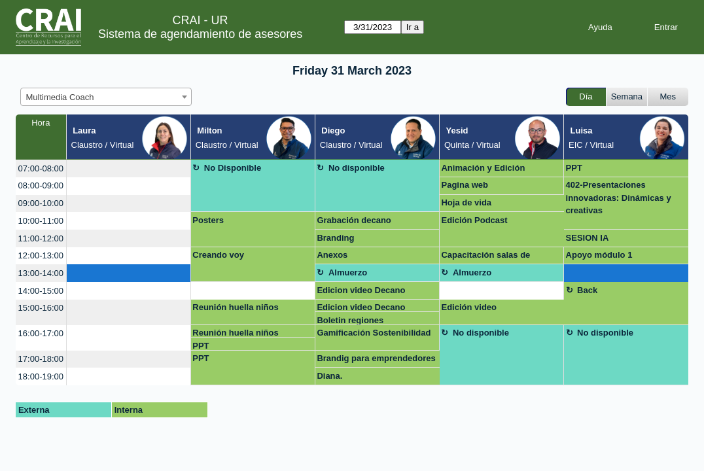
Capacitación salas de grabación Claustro (485, 257)
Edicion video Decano (361, 290)
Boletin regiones (350, 320)
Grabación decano (354, 220)
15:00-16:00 (40, 308)
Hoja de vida (466, 202)
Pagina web (464, 185)
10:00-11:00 (40, 221)
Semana (626, 96)
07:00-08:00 (40, 168)
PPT (574, 168)
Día (585, 96)
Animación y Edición (483, 168)
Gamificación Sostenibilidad (374, 333)
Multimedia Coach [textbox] (60, 97)
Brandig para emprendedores (376, 358)
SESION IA (587, 238)
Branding (335, 238)
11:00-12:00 (40, 238)
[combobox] (106, 97)
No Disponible (232, 168)
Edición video (469, 307)
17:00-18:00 (40, 359)
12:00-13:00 (40, 255)
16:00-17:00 (40, 333)
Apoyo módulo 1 (599, 255)
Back (587, 290)
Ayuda (600, 27)
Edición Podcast (474, 220)
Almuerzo (347, 272)
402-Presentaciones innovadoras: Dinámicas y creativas (618, 197)
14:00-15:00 (40, 291)
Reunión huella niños (235, 307)
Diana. (329, 376)
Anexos (332, 255)
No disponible (356, 168)
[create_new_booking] (128, 168)
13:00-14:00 (40, 273)
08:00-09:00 (40, 185)
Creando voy (218, 255)
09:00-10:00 (40, 203)
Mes (668, 96)
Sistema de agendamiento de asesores (200, 34)
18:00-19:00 (40, 376)
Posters (208, 220)
